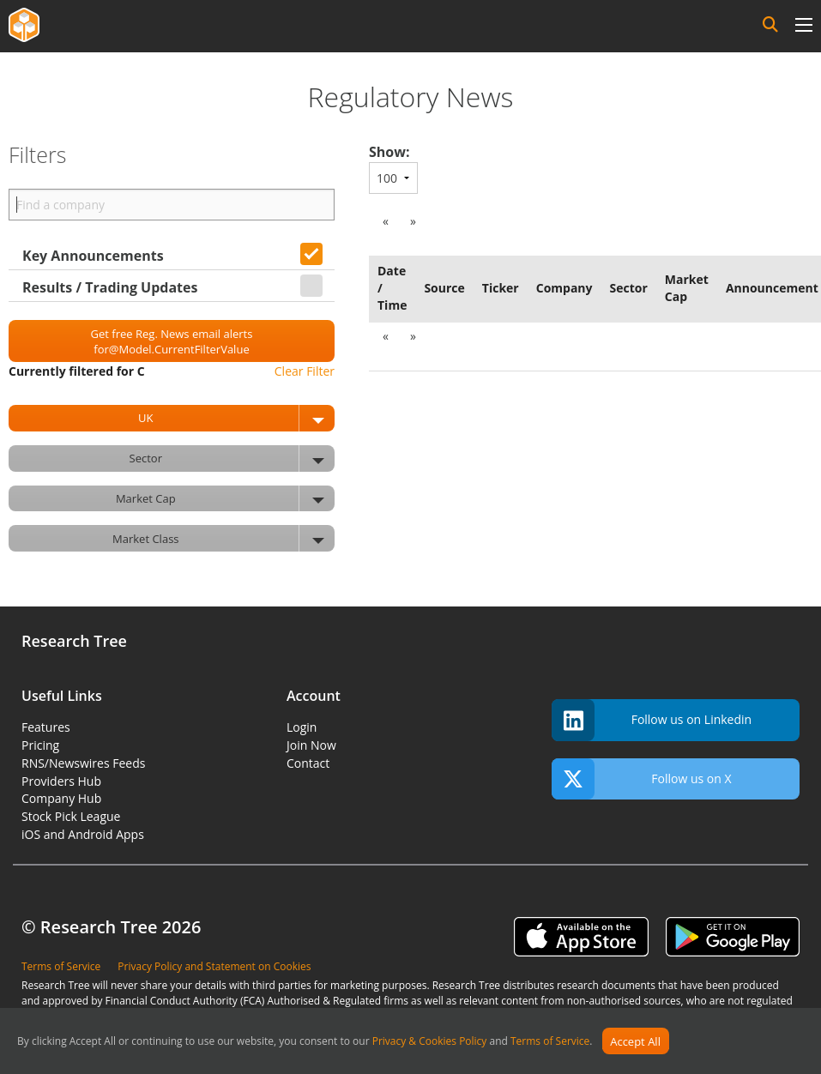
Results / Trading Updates (109, 287)
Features (45, 727)
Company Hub (61, 798)
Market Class (223, 538)
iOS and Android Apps (82, 834)
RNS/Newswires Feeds (83, 763)
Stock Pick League (70, 816)
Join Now (311, 745)
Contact (308, 763)
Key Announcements (93, 255)
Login (302, 727)
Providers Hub (61, 781)
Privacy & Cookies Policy (429, 1042)
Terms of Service (549, 1042)
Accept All (635, 1041)
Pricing (40, 745)
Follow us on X (642, 779)
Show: (389, 151)
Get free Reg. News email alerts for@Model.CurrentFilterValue (172, 341)
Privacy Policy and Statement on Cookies (214, 966)
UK (236, 418)
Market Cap (225, 499)
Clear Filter (305, 371)
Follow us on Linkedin (652, 720)
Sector (232, 458)
